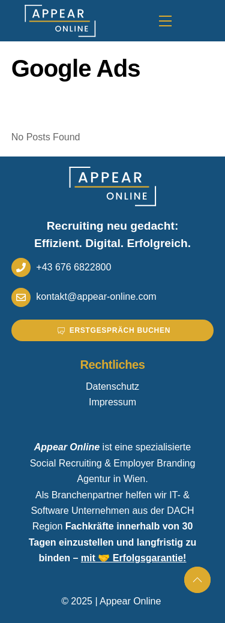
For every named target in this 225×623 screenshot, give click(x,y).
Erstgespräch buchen (114, 330)
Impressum (112, 402)
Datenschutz (112, 386)
